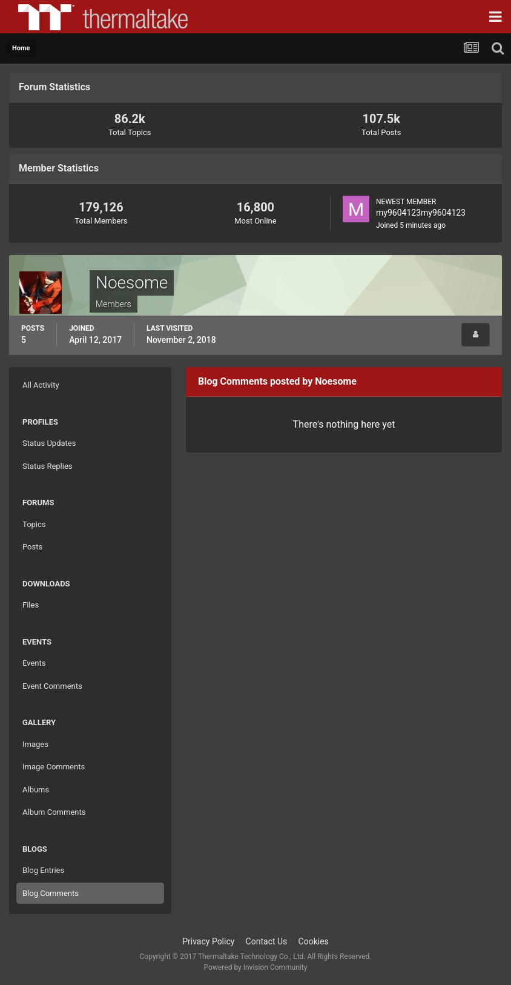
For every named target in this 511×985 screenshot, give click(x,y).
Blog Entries (43, 870)
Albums (35, 789)
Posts (32, 546)
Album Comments (53, 812)
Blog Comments (50, 893)
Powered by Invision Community (256, 967)
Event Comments (52, 686)
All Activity (40, 385)
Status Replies (47, 466)
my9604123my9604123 (421, 212)
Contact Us (267, 941)
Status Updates (49, 443)
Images (35, 744)
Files (30, 604)
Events (33, 663)
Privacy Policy (208, 941)
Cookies (313, 941)
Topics (34, 524)
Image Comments (53, 766)
